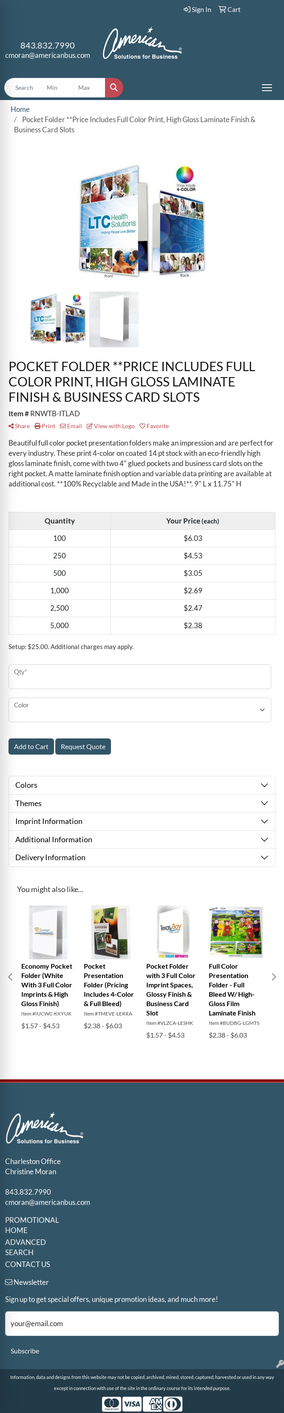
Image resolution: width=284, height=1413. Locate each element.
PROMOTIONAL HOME (32, 1225)
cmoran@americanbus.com (47, 55)
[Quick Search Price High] (89, 87)
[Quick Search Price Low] (58, 87)
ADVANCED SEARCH (25, 1247)
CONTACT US (27, 1264)
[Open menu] (266, 87)
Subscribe (25, 1351)
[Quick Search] (23, 87)
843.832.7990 (47, 45)
